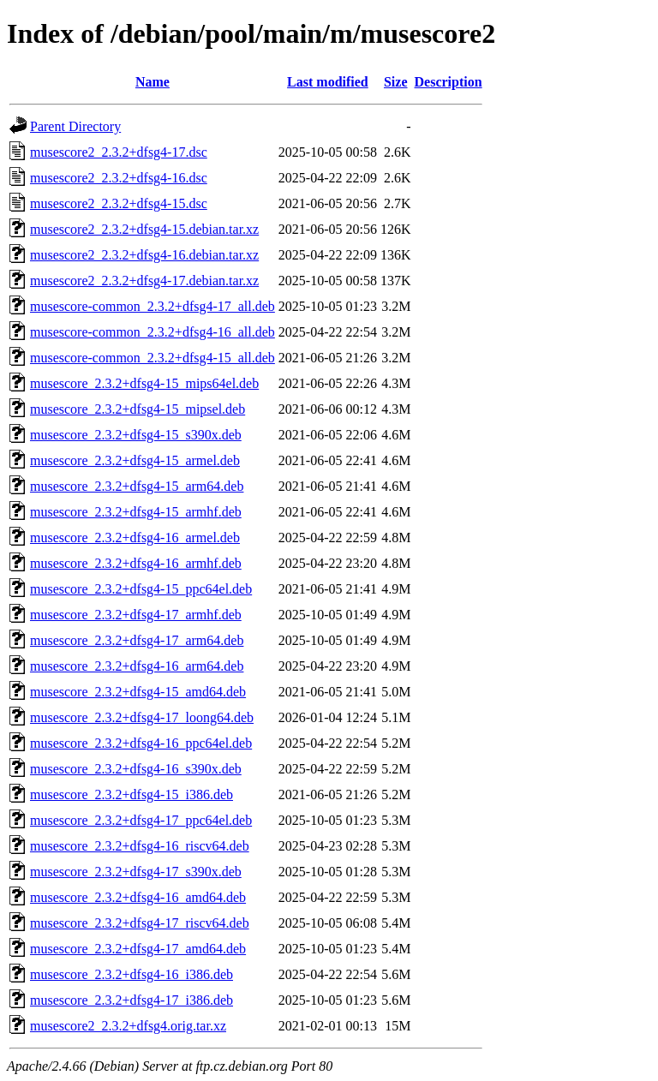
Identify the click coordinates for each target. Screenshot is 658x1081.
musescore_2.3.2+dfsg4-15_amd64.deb (138, 691)
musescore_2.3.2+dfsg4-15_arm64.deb (136, 486)
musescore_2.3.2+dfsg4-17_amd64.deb (138, 948)
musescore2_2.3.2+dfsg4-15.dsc (118, 203)
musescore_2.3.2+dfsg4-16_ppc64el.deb (141, 743)
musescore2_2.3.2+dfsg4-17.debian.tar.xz (144, 280)
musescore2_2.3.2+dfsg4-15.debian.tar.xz (144, 229)
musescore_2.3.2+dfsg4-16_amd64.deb (138, 897)
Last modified (327, 82)
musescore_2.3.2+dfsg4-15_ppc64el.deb (141, 589)
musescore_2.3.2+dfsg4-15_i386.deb (131, 794)
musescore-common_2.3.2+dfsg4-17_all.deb (152, 306)
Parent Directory (75, 126)
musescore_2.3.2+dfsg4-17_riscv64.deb (139, 923)
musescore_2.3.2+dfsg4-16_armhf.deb (136, 563)
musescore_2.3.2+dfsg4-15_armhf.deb (136, 512)
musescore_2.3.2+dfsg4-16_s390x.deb (136, 768)
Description (448, 82)
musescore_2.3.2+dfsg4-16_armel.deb (135, 537)
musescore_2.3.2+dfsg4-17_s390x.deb (136, 871)
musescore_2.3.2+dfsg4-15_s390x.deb (136, 434)
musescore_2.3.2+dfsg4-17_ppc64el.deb (141, 820)
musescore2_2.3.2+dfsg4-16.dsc (118, 177)
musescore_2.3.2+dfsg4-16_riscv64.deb (139, 846)
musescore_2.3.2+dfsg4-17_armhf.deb (136, 614)
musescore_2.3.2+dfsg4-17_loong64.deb (142, 717)
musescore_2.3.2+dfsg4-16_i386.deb (131, 974)
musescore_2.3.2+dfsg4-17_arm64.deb (136, 640)
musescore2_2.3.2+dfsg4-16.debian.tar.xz (144, 255)
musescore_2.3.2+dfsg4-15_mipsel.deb (137, 409)
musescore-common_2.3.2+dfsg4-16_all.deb (152, 332)
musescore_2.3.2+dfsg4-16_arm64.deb (136, 666)
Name (152, 82)
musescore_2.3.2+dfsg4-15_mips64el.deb (144, 383)
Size (396, 82)
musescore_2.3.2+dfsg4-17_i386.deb (131, 1000)
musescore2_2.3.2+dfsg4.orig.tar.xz (128, 1025)
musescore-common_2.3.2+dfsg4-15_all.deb (152, 357)
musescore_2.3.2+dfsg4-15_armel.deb (135, 460)
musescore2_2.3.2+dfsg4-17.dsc (118, 152)
